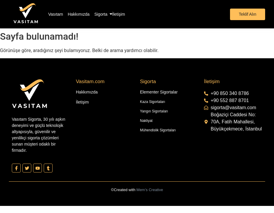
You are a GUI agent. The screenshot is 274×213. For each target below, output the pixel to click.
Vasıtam (55, 14)
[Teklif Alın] (247, 14)
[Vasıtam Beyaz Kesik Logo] (25, 13)
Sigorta (100, 14)
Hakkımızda (79, 14)
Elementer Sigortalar (159, 92)
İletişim (118, 14)
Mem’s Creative (149, 190)
